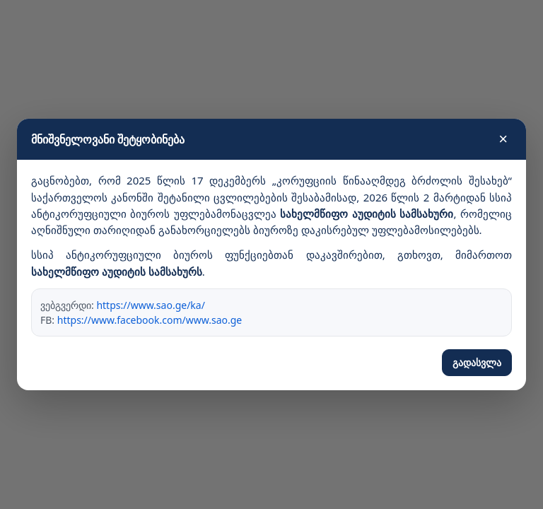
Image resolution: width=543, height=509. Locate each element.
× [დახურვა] (503, 139)
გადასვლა (476, 362)
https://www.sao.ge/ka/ (150, 305)
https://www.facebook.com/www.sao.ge (150, 320)
